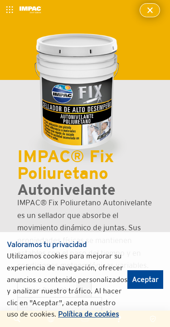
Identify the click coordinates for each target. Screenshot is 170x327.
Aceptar (145, 279)
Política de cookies (88, 314)
